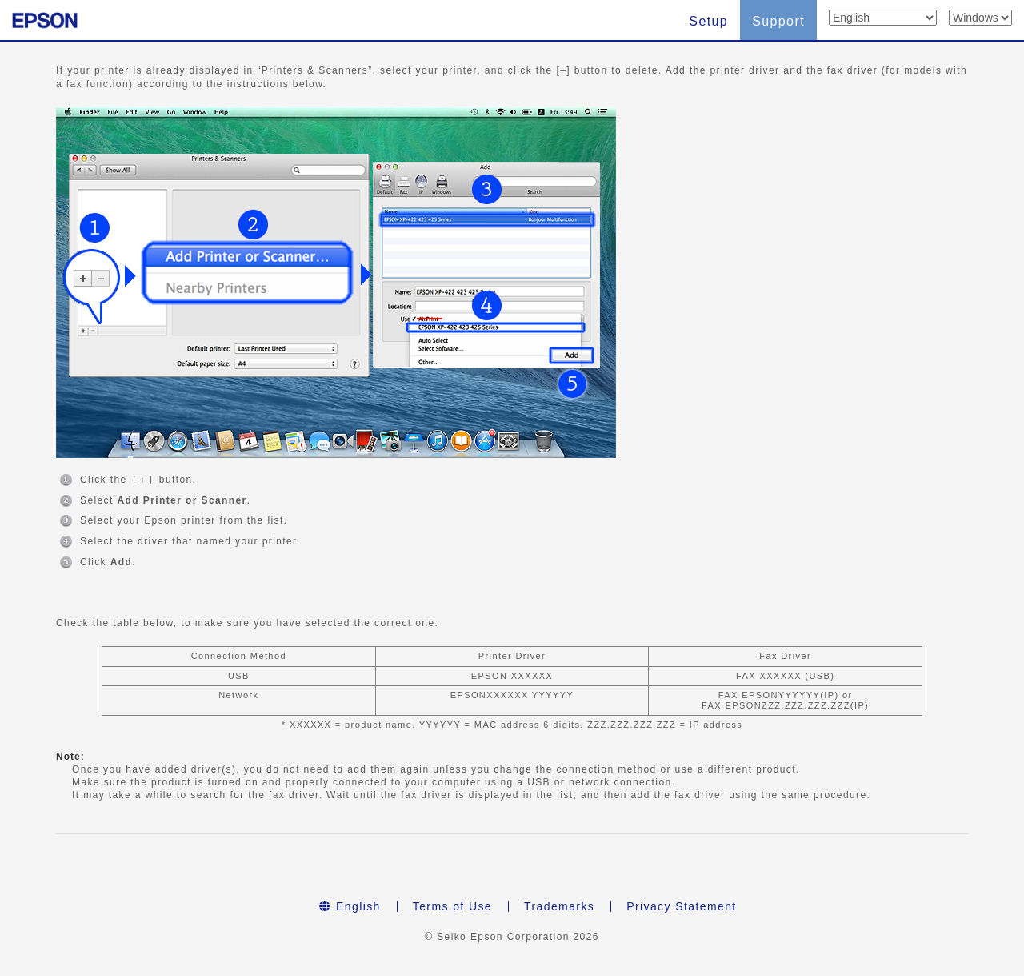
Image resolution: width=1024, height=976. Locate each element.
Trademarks (559, 906)
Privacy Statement (681, 906)
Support (778, 21)
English (349, 906)
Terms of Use (452, 906)
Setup (708, 21)
